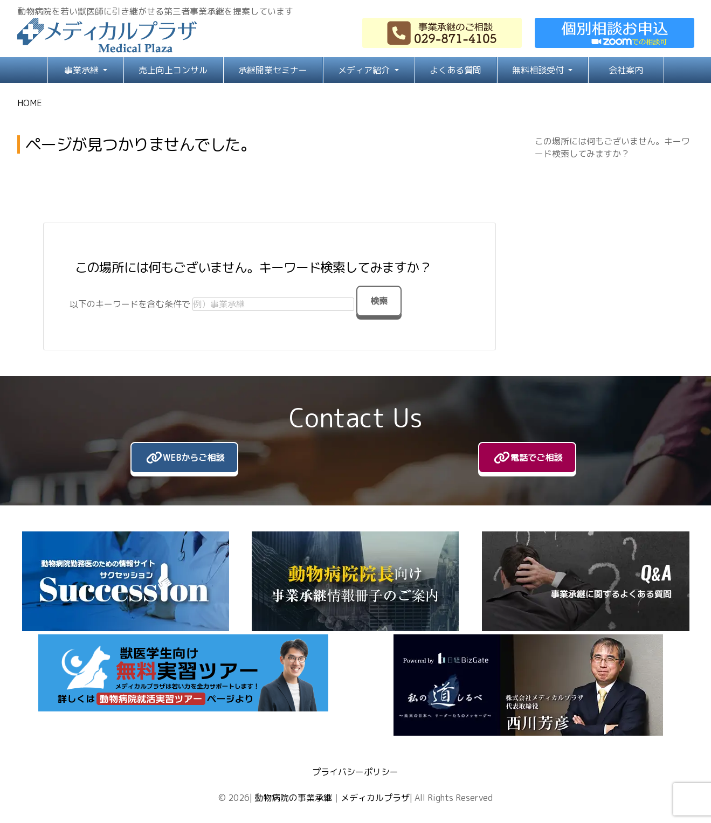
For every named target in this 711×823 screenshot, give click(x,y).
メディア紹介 (365, 70)
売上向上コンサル (173, 70)
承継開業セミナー (272, 70)
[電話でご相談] (527, 457)
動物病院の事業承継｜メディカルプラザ (332, 798)
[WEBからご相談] (184, 457)
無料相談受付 (539, 70)
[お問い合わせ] (614, 33)
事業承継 (82, 70)
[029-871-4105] (442, 33)
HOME (29, 103)
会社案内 (626, 70)
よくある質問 (455, 70)
